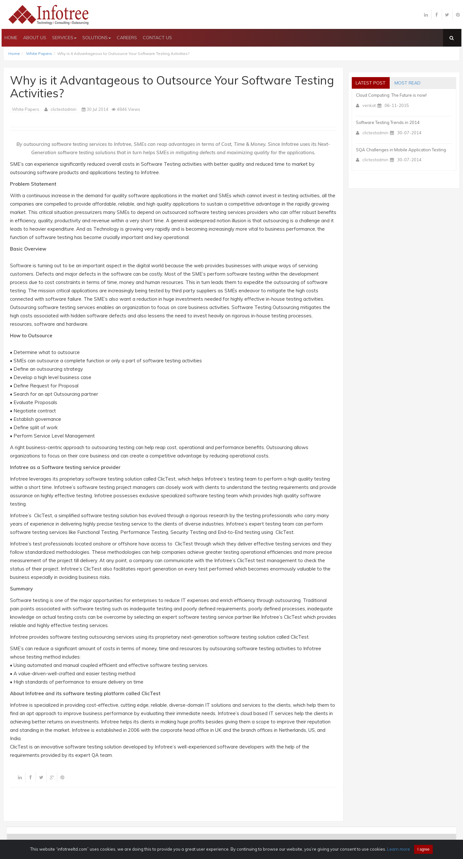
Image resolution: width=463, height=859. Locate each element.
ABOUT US (34, 37)
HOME (11, 37)
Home (14, 53)
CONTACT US (157, 37)
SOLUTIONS (96, 37)
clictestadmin (63, 109)
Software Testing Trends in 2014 (388, 122)
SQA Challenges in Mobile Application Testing (401, 149)
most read (410, 83)
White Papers (39, 53)
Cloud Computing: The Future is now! (391, 95)
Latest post (371, 83)
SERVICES (64, 37)
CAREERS (127, 37)
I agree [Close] (423, 849)
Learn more (398, 849)
